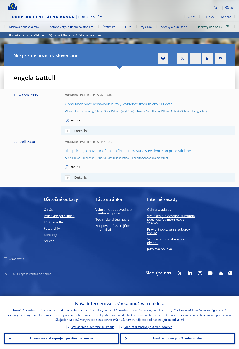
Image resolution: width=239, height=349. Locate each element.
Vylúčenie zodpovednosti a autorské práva (114, 211)
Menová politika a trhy (24, 27)
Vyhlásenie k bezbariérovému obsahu (169, 241)
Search (215, 7)
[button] (222, 8)
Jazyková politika (159, 249)
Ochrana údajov (159, 209)
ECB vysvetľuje (55, 222)
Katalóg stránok (16, 258)
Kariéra (226, 17)
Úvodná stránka (18, 35)
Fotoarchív (52, 228)
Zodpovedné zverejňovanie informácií (115, 227)
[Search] (195, 7)
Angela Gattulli (145, 111)
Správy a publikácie (174, 27)
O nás (192, 17)
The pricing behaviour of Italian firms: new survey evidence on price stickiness (129, 150)
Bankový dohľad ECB (213, 27)
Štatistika (109, 27)
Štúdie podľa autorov (89, 35)
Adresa (49, 241)
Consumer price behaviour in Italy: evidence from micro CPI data (118, 104)
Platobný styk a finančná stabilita (71, 27)
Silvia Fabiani (112, 111)
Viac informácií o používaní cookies (148, 327)
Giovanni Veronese (76, 111)
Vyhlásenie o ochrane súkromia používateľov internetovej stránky (171, 219)
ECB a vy (208, 17)
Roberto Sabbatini (182, 111)
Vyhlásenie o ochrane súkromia (92, 327)
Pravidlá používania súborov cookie (168, 231)
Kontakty (50, 234)
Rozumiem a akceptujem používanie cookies (62, 338)
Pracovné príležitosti (59, 216)
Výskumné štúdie (59, 35)
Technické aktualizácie (112, 219)
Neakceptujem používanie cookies (177, 338)
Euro (128, 27)
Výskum (146, 27)
